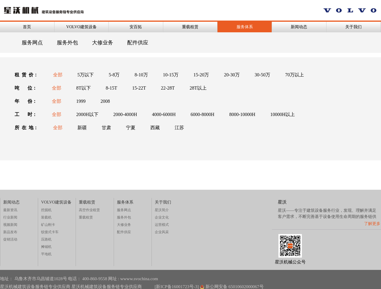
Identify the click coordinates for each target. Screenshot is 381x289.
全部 (57, 74)
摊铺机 (46, 247)
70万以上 (294, 74)
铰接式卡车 (50, 232)
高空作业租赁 (89, 210)
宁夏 (130, 127)
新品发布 (10, 232)
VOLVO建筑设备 (81, 27)
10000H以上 (282, 114)
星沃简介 (162, 210)
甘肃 (106, 127)
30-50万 (262, 74)
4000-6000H (164, 114)
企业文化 (162, 217)
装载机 (46, 217)
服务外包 (67, 43)
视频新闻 (10, 225)
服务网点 (32, 43)
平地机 (46, 254)
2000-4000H (125, 114)
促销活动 (10, 239)
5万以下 (85, 74)
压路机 (46, 239)
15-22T (139, 87)
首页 (27, 27)
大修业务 (102, 43)
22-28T (168, 87)
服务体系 (245, 27)
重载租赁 (190, 27)
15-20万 (201, 74)
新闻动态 (299, 27)
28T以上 (198, 87)
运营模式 (162, 225)
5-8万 (114, 74)
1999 (81, 101)
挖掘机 (46, 210)
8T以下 (83, 87)
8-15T (111, 87)
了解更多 (372, 223)
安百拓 (136, 27)
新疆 (82, 127)
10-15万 (170, 74)
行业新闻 (10, 217)
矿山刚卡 (48, 225)
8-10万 (141, 74)
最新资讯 (10, 210)
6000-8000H (202, 114)
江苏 (179, 127)
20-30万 (231, 74)
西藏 (155, 127)
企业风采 (162, 232)
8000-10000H (242, 114)
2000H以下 (87, 114)
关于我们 (353, 27)
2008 (105, 101)
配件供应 (137, 43)
